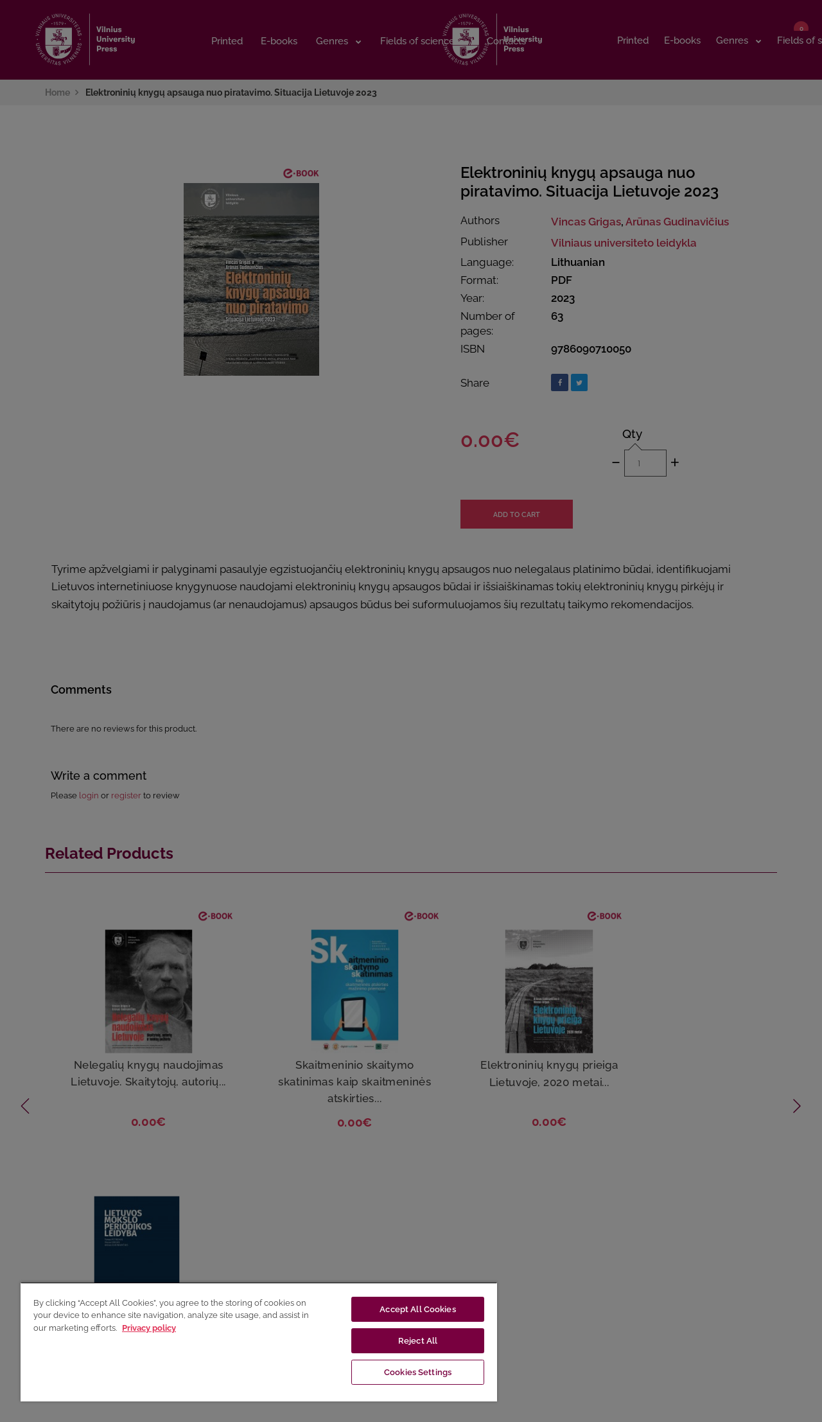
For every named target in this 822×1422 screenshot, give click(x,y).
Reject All (417, 1341)
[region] (259, 1341)
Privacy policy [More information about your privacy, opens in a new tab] (149, 1328)
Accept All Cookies (417, 1309)
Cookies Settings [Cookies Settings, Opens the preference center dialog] (417, 1372)
